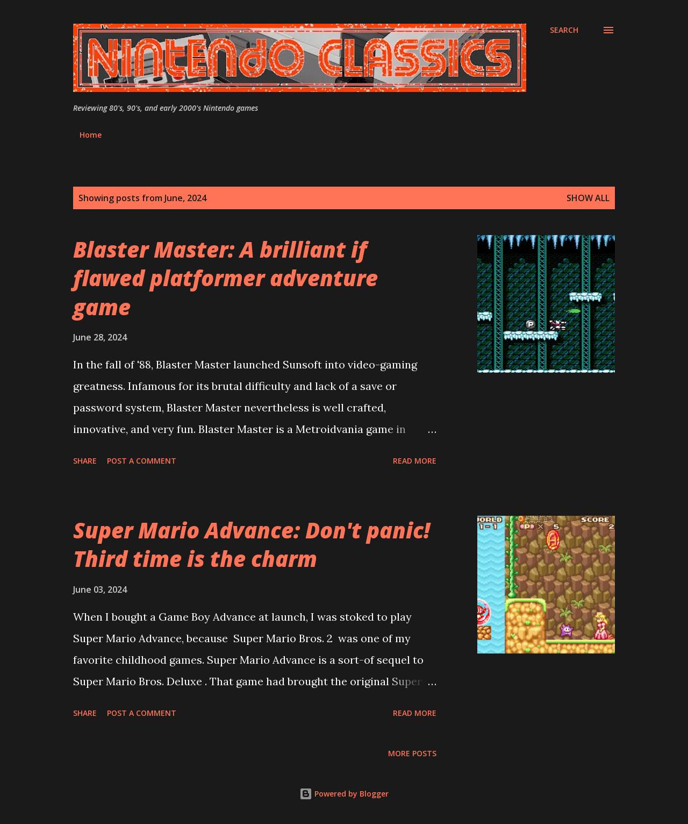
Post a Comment (141, 461)
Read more (414, 461)
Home (91, 135)
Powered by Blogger (344, 794)
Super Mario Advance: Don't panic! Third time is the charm (251, 544)
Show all (588, 198)
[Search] (564, 30)
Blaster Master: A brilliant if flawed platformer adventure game (225, 278)
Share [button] (85, 461)
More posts (412, 753)
